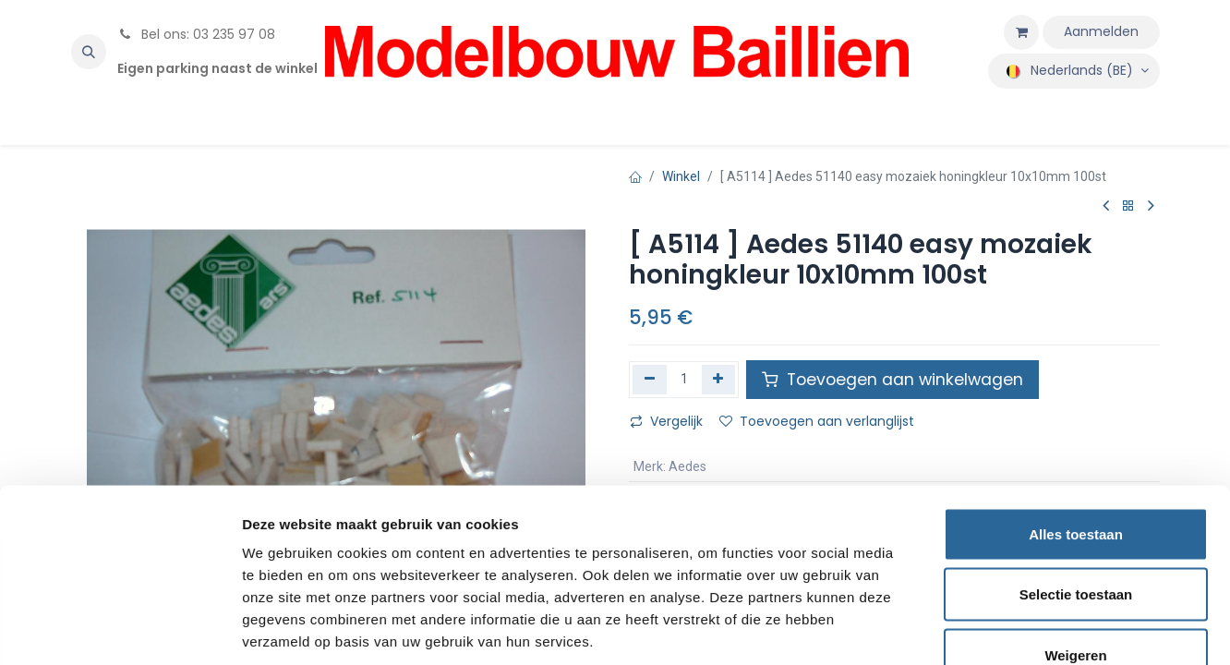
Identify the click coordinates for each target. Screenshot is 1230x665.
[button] (88, 51)
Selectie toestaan (1076, 483)
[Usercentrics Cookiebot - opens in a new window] (119, 629)
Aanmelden (1101, 31)
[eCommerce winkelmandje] (1021, 32)
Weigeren (1075, 543)
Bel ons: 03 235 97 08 (196, 34)
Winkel (681, 176)
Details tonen (998, 628)
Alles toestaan (1076, 422)
